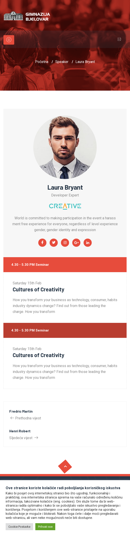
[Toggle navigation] (8, 40)
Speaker (61, 62)
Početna (41, 62)
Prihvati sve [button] (45, 526)
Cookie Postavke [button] (19, 526)
